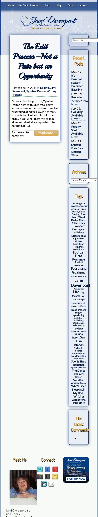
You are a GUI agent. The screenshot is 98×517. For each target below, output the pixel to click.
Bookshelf (34, 5)
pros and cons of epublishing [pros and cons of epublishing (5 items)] (79, 313)
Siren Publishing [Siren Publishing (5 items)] (78, 356)
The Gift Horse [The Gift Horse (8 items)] (79, 375)
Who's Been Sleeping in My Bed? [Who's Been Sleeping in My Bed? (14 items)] (78, 389)
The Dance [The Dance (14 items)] (78, 370)
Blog (59, 5)
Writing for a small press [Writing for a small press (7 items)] (79, 401)
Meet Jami (23, 5)
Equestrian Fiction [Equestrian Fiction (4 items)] (78, 240)
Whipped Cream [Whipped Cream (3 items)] (78, 383)
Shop (46, 5)
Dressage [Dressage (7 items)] (77, 229)
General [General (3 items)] (82, 276)
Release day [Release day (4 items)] (78, 325)
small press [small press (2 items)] (79, 359)
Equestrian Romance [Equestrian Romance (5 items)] (78, 245)
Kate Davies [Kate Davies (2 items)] (79, 289)
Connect (82, 5)
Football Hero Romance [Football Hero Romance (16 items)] (78, 256)
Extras (70, 5)
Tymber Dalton (36, 91)
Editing (44, 87)
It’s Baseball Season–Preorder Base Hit (77, 82)
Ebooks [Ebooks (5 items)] (75, 235)
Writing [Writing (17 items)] (78, 396)
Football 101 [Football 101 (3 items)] (78, 249)
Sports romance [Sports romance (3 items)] (78, 367)
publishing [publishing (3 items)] (79, 318)
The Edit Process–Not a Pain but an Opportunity (35, 61)
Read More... (46, 133)
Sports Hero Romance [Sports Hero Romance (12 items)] (78, 363)
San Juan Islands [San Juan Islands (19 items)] (79, 341)
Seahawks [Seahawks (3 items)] (78, 348)
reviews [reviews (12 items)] (79, 328)
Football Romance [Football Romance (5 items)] (79, 264)
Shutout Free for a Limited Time (77, 150)
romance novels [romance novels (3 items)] (78, 331)
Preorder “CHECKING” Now (80, 100)
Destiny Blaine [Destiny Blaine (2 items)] (78, 212)
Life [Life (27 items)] (76, 292)
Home (11, 5)
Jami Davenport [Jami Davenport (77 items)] (80, 283)
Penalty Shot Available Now (77, 132)
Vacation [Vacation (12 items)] (78, 380)
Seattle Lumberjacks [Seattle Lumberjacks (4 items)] (78, 352)
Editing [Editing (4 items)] (82, 235)
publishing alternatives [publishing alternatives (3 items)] (78, 321)
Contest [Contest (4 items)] (82, 209)
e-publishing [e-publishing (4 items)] (79, 231)
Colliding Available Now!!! (77, 115)
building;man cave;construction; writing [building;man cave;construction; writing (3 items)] (80, 206)
